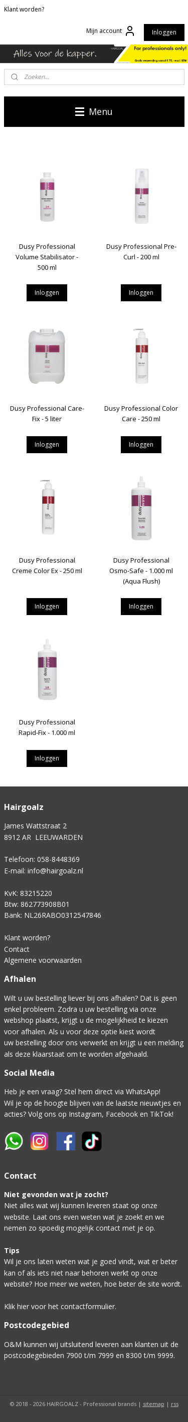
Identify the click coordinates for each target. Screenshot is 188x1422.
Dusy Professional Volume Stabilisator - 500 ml (47, 257)
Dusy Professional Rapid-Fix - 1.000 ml (47, 727)
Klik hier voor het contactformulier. (60, 1306)
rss (174, 1404)
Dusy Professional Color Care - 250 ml (141, 413)
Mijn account (111, 31)
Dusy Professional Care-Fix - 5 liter (47, 413)
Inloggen (164, 32)
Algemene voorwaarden (43, 960)
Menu (94, 111)
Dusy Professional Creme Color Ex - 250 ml (47, 565)
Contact (17, 949)
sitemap (153, 1404)
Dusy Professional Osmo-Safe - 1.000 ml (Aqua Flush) (141, 571)
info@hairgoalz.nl (55, 870)
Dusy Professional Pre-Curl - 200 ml (141, 251)
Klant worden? (24, 9)
